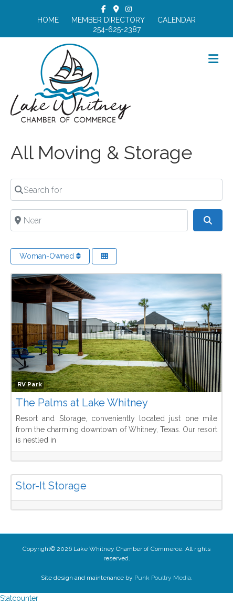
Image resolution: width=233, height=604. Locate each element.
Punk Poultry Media (162, 577)
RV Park (29, 384)
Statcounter (19, 598)
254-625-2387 (117, 29)
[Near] (99, 220)
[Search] (208, 220)
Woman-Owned (50, 256)
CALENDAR (176, 20)
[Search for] (116, 190)
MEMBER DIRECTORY (108, 20)
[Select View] (104, 256)
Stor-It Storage (51, 485)
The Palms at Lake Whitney (82, 402)
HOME (48, 20)
